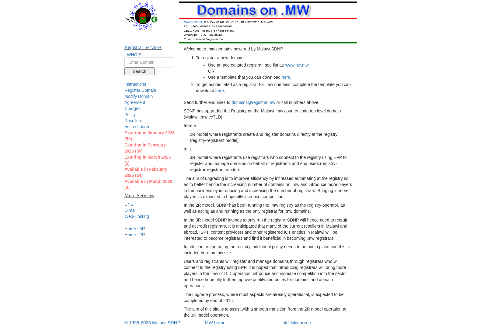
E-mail (130, 210)
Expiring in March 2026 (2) (147, 160)
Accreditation (136, 126)
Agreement (134, 102)
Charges (132, 108)
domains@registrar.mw (253, 102)
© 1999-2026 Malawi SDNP (152, 322)
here (286, 77)
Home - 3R (134, 228)
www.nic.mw (297, 65)
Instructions (135, 84)
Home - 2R (134, 234)
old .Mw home (297, 322)
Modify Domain (138, 96)
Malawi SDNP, (194, 22)
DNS (129, 204)
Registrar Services (143, 47)
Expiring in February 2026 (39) (145, 148)
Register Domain (140, 90)
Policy (130, 114)
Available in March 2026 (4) (148, 184)
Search (139, 71)
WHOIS (134, 54)
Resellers (133, 120)
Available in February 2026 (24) (145, 172)
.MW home (215, 322)
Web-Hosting (136, 216)
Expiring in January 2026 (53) (149, 135)
